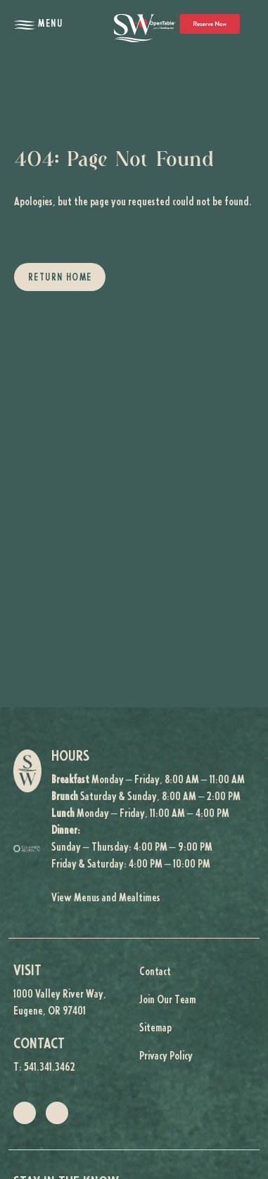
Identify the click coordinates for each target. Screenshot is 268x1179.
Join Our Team (167, 1000)
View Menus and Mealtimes (105, 898)
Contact (155, 972)
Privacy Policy (166, 1056)
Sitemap (155, 1028)
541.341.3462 (49, 1068)
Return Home (59, 278)
